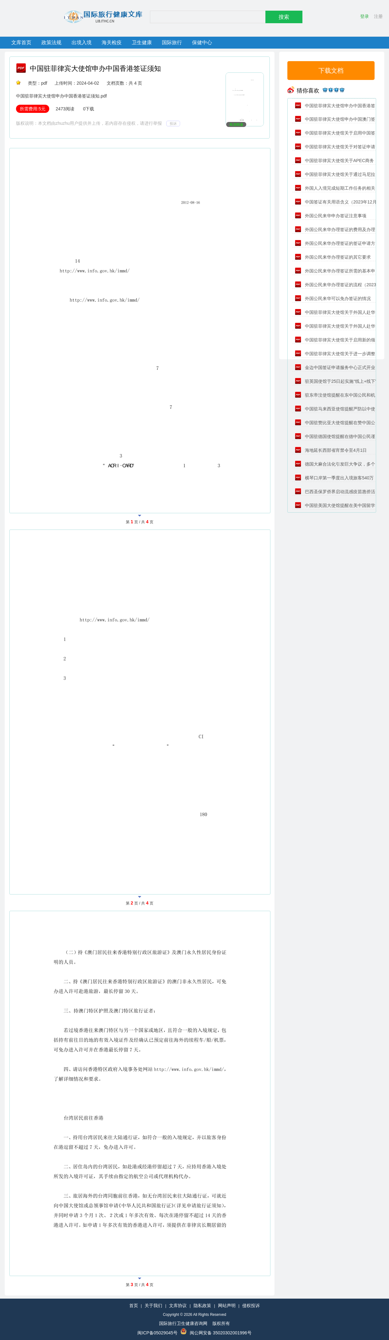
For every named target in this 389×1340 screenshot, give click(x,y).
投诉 (173, 123)
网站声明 (227, 1305)
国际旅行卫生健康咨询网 (183, 1323)
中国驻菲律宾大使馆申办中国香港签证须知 (95, 68)
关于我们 (153, 1305)
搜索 (284, 17)
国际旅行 (172, 42)
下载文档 (331, 70)
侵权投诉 (251, 1305)
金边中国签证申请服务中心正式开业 (335, 367)
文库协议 (178, 1305)
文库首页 (21, 42)
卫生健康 (142, 42)
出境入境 (82, 42)
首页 (133, 1305)
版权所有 (221, 1323)
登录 (364, 16)
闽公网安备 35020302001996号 (221, 1332)
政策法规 (51, 42)
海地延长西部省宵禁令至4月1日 (331, 450)
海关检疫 (112, 42)
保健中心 (202, 42)
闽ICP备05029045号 (157, 1332)
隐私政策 (202, 1305)
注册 (378, 16)
